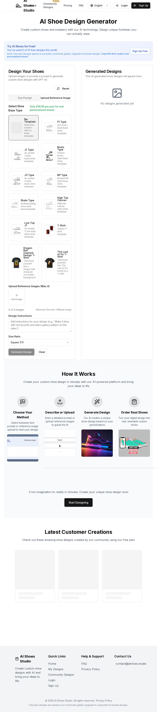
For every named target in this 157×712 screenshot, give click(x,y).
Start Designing (78, 502)
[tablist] (39, 98)
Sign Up (140, 5)
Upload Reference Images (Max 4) (29, 286)
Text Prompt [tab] (24, 97)
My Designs (55, 669)
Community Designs (51, 5)
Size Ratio (14, 336)
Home (33, 5)
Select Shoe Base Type (16, 108)
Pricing (68, 5)
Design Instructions (20, 315)
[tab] (55, 98)
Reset (63, 88)
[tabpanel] (39, 229)
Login (122, 5)
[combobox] (99, 5)
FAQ (81, 5)
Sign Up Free (140, 51)
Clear (42, 351)
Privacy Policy (90, 669)
